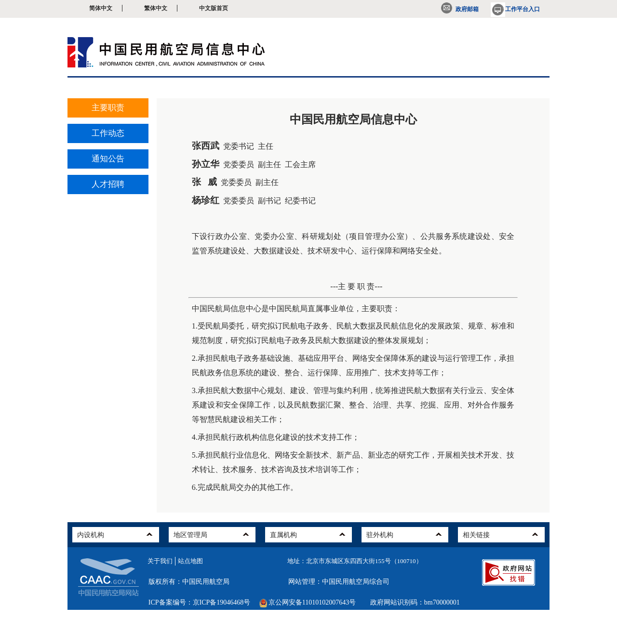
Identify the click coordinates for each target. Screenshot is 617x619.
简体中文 (100, 8)
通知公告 (108, 158)
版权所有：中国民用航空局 (188, 581)
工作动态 (108, 133)
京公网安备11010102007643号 (312, 602)
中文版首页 (213, 8)
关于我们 (160, 561)
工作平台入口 (515, 9)
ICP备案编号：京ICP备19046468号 (199, 602)
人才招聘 (108, 184)
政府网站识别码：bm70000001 (415, 602)
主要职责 (108, 107)
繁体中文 (155, 8)
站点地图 (190, 561)
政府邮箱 (460, 9)
